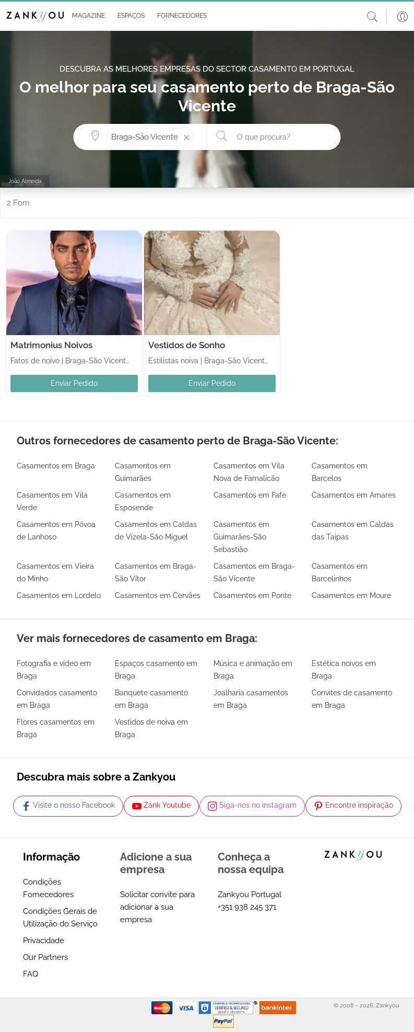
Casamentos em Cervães (157, 595)
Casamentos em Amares (354, 495)
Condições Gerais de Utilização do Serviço (60, 917)
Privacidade (43, 940)
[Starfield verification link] (229, 1007)
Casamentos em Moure (351, 595)
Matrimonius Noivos (51, 345)
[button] (86, 16)
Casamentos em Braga (56, 466)
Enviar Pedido (74, 383)
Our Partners (45, 957)
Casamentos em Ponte (252, 595)
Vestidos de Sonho (186, 345)
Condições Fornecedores (48, 888)
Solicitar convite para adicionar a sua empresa (157, 907)
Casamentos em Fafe (250, 495)
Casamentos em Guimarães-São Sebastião (241, 537)
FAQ (30, 974)
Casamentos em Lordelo (59, 595)
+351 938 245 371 (247, 907)
